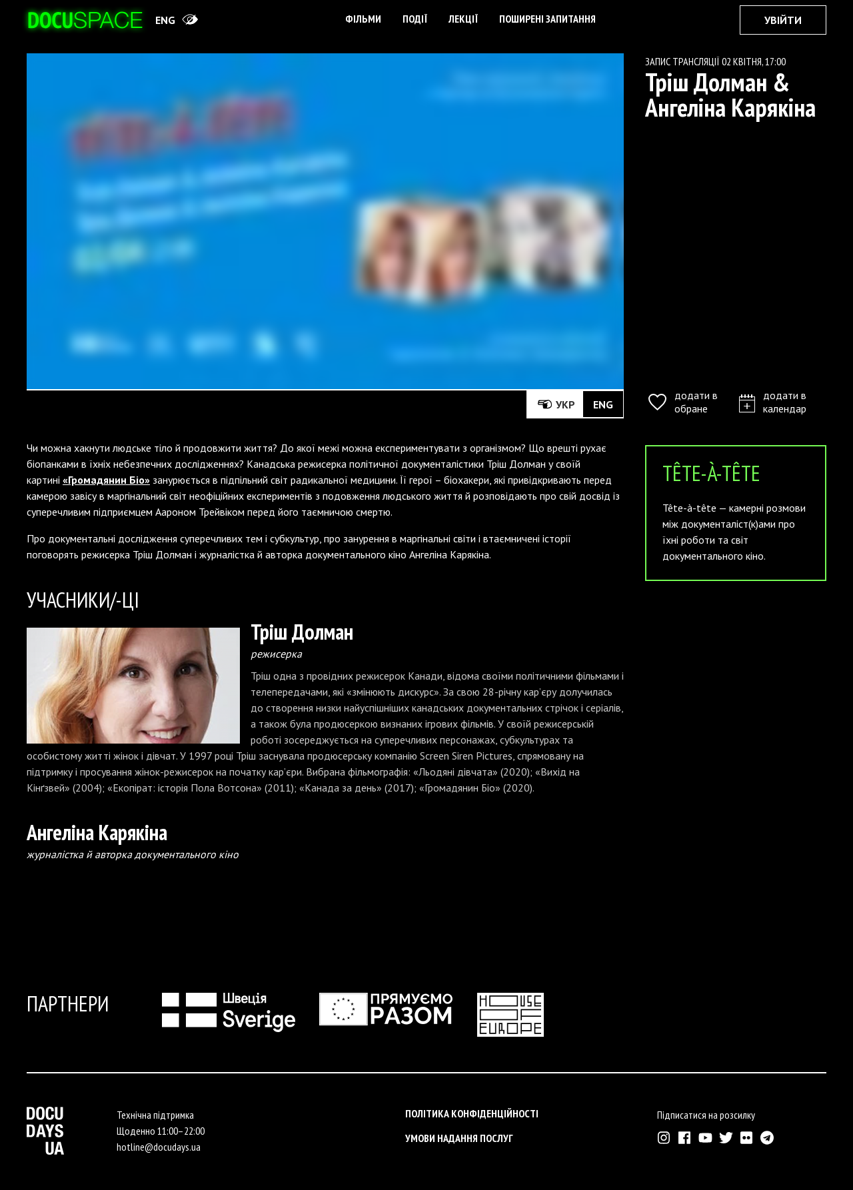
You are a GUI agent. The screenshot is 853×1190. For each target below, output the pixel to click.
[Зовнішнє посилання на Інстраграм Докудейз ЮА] (664, 1138)
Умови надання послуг (459, 1138)
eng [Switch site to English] (165, 20)
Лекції (463, 18)
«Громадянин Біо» (106, 479)
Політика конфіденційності (471, 1113)
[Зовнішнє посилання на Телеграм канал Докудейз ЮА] (767, 1138)
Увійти (783, 20)
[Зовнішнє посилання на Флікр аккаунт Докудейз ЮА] (747, 1138)
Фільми (363, 18)
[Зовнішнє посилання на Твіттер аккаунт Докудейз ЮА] (726, 1138)
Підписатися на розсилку (706, 1114)
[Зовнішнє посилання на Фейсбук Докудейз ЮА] (685, 1138)
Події (415, 18)
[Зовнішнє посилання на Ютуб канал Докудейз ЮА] (705, 1138)
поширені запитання (547, 18)
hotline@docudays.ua (159, 1146)
